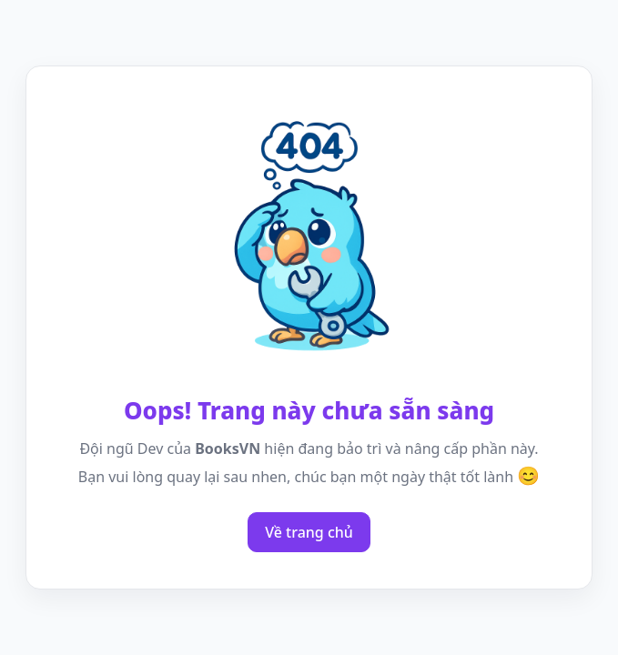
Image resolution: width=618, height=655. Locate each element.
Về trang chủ (309, 532)
